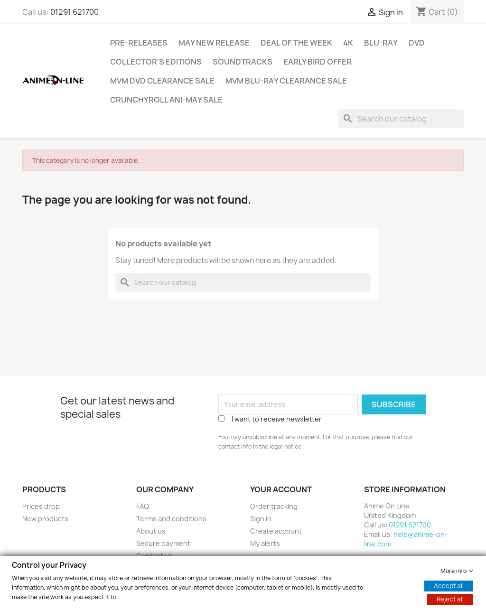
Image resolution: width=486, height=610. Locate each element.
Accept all (449, 585)
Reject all (450, 598)
